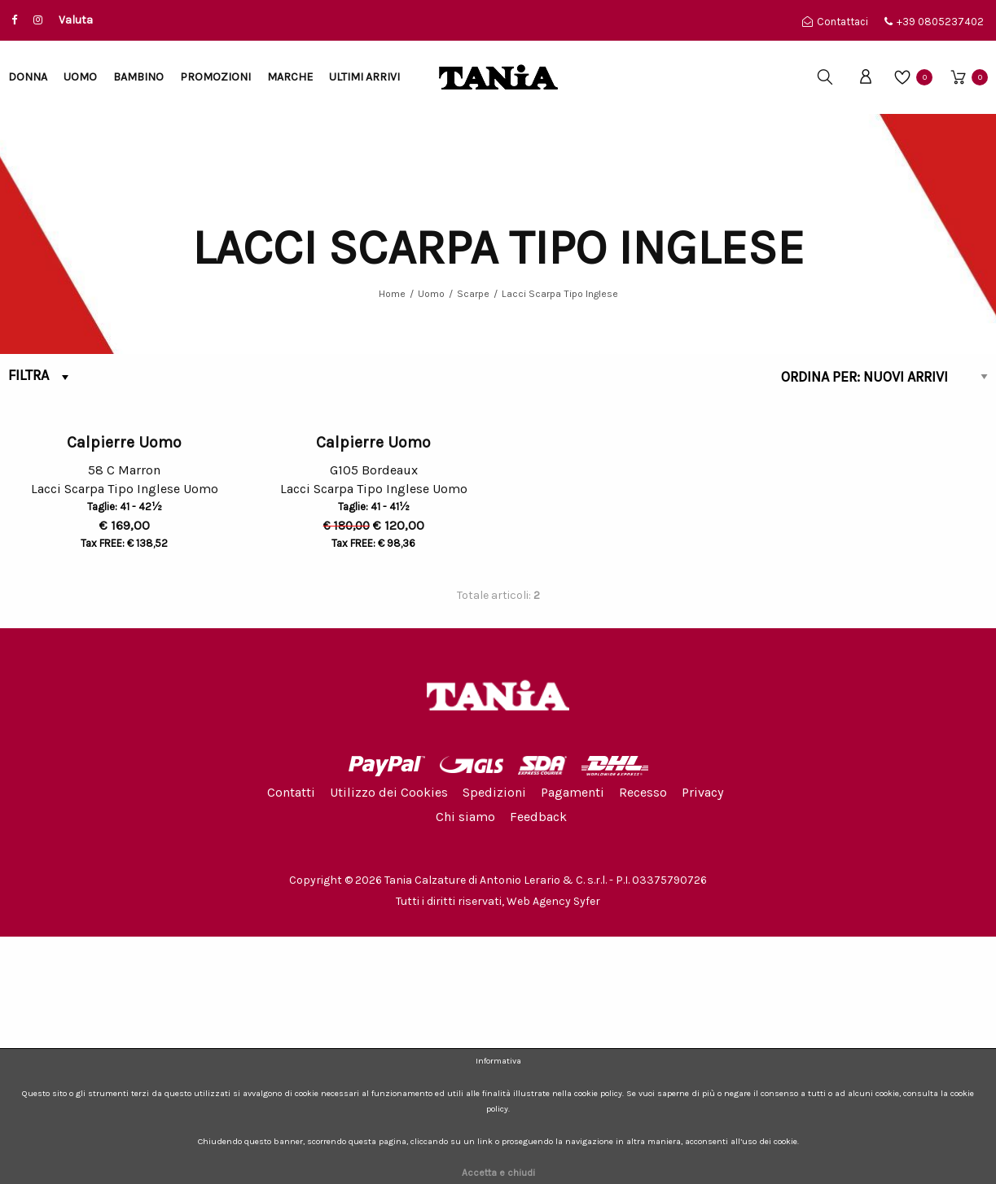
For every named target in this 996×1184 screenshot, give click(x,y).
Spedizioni (494, 1038)
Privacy (702, 1038)
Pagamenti (572, 1038)
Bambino (138, 77)
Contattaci (835, 21)
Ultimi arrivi (364, 77)
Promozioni (215, 77)
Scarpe (473, 293)
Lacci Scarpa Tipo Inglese (560, 293)
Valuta (76, 20)
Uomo (80, 77)
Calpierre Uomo (124, 689)
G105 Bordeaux (374, 717)
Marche (290, 77)
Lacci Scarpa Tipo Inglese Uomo (124, 738)
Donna (27, 77)
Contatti (291, 1038)
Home (392, 293)
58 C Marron (124, 717)
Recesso (643, 1038)
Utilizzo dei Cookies (389, 1038)
